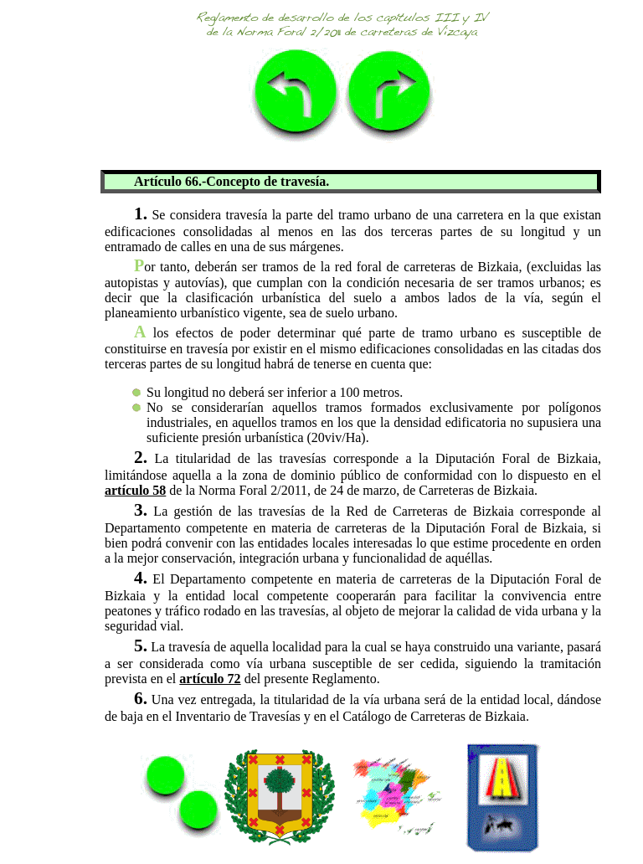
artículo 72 (209, 678)
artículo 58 (135, 490)
